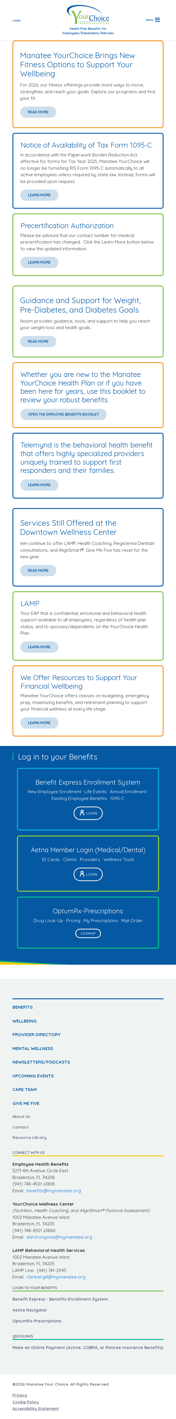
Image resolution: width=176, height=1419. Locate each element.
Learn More (39, 195)
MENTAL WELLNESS (32, 1048)
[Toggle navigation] (153, 20)
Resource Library (29, 1137)
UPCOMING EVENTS (33, 1076)
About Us (21, 1116)
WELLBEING (24, 1021)
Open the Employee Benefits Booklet (63, 414)
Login (16, 20)
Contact (20, 1127)
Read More (38, 112)
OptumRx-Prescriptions (36, 1321)
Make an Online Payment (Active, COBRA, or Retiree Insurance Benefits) (87, 1347)
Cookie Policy (25, 1402)
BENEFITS (22, 1007)
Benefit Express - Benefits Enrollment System (60, 1299)
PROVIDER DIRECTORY (36, 1034)
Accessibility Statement (35, 1408)
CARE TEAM (24, 1089)
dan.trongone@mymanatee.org (59, 1237)
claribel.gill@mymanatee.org (55, 1277)
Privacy (19, 1395)
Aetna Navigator (29, 1310)
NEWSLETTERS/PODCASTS (41, 1062)
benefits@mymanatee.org (53, 1190)
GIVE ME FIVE (25, 1103)
